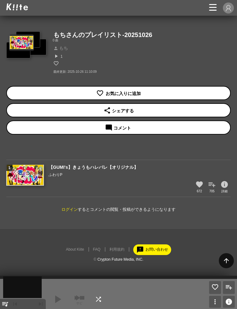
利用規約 (116, 249)
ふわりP (55, 175)
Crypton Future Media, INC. (120, 259)
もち (60, 48)
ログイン (69, 209)
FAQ (96, 249)
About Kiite (75, 249)
